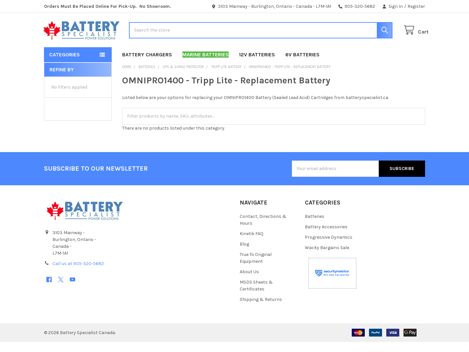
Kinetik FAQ (251, 243)
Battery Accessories (326, 237)
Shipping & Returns (261, 309)
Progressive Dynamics (328, 247)
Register (416, 6)
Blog (244, 254)
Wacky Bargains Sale (327, 257)
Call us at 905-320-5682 (78, 273)
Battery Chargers (147, 65)
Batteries (314, 226)
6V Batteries (302, 65)
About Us (249, 282)
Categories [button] (64, 65)
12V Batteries (257, 65)
